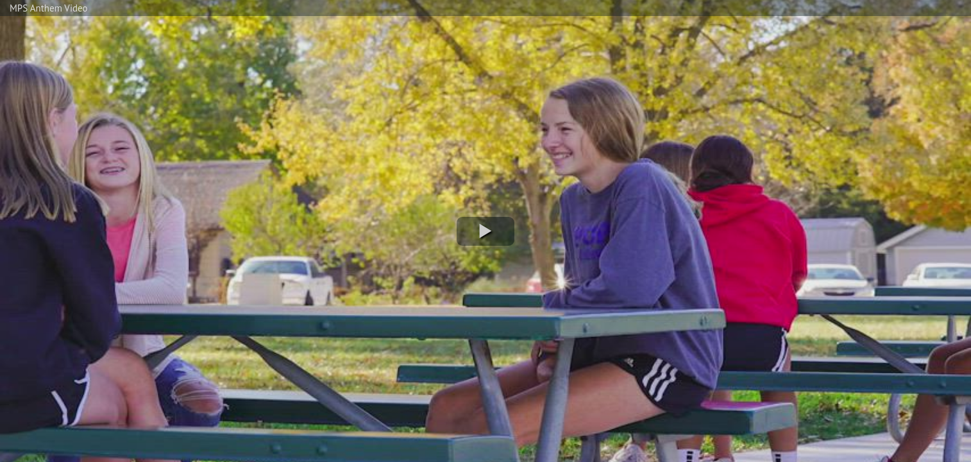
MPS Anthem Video (48, 8)
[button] (485, 231)
